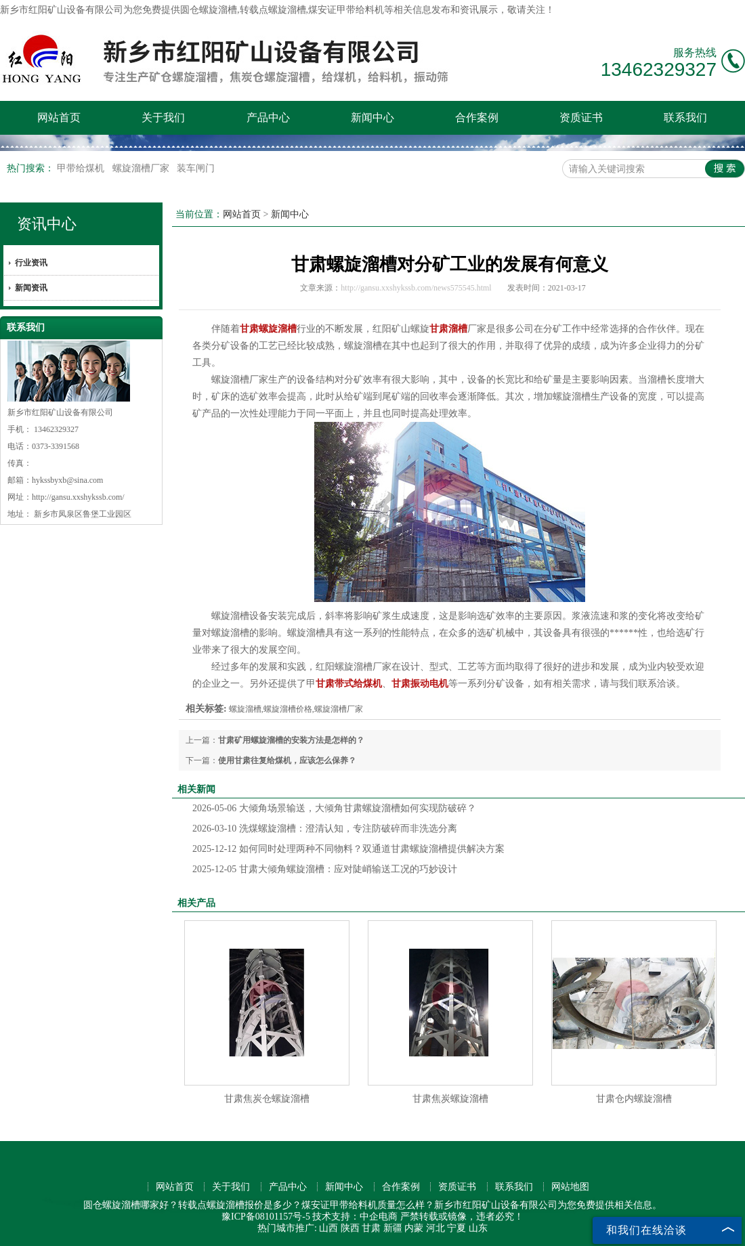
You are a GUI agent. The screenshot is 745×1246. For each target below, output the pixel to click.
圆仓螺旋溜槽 (208, 10)
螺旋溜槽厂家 (142, 168)
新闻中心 (372, 117)
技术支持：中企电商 (355, 1216)
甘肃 (371, 1228)
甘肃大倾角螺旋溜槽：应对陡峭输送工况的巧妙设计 (324, 869)
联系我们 (685, 117)
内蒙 (413, 1228)
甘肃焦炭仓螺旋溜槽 (267, 1099)
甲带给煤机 (82, 168)
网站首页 (59, 117)
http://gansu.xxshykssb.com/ (78, 497)
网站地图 (570, 1187)
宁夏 (456, 1228)
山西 (328, 1228)
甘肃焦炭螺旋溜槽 (450, 1099)
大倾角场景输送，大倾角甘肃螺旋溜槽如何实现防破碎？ (334, 808)
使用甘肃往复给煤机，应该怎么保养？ (287, 760)
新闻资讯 (31, 288)
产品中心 (268, 117)
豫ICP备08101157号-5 (265, 1216)
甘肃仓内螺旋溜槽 (634, 1099)
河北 (435, 1228)
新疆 (392, 1228)
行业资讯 (31, 262)
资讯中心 (47, 223)
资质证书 (581, 117)
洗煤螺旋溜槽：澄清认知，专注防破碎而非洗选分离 (324, 828)
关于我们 (163, 117)
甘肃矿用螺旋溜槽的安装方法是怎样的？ (291, 740)
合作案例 (476, 117)
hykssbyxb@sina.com (67, 480)
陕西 (350, 1228)
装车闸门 (196, 168)
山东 (478, 1228)
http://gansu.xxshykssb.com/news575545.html (416, 288)
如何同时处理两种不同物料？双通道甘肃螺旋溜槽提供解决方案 (348, 849)
